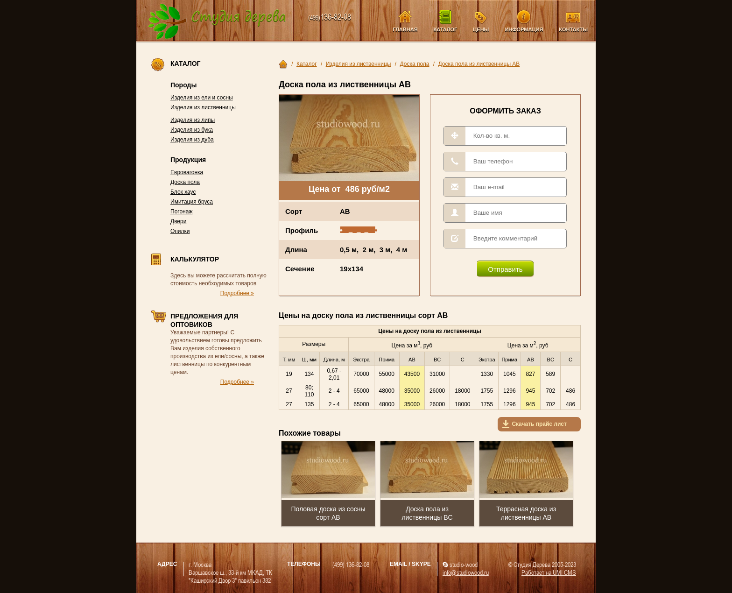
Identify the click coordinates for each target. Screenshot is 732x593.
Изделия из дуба (192, 139)
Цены (481, 29)
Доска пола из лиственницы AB (479, 64)
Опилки (180, 231)
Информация (524, 29)
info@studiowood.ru (466, 572)
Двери (178, 221)
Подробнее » (237, 293)
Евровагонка (186, 172)
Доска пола (185, 182)
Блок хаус (183, 192)
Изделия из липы (192, 120)
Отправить (505, 269)
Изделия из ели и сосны (201, 97)
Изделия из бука (191, 130)
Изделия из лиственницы (203, 107)
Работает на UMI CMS (548, 572)
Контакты (573, 29)
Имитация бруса (191, 201)
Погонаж (181, 211)
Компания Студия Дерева (217, 21)
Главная (405, 29)
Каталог (446, 29)
